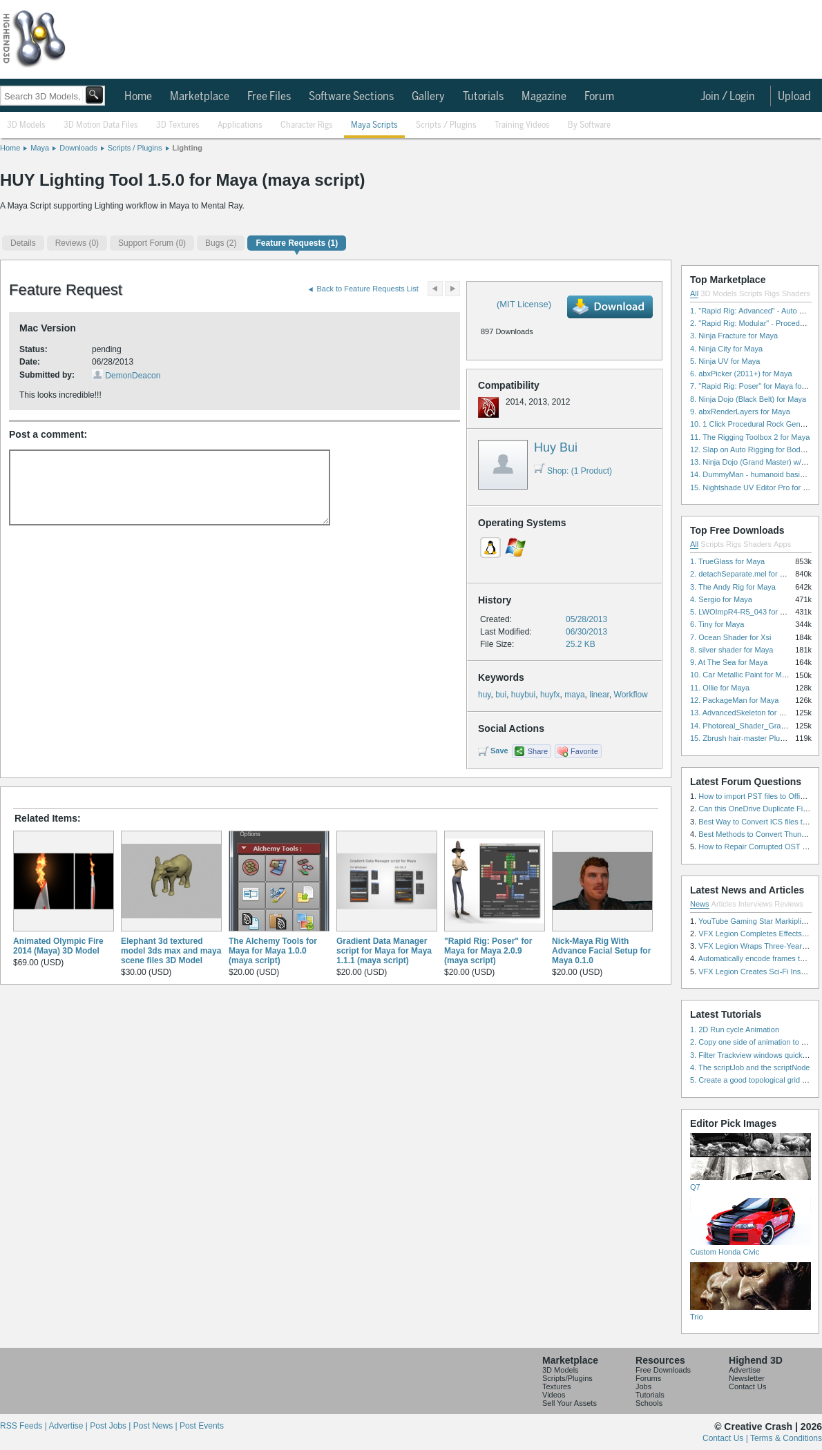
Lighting (187, 148)
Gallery (428, 96)
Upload (794, 96)
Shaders (796, 293)
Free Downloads (663, 1370)
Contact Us (747, 1386)
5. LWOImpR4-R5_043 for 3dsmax (748, 612)
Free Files (269, 96)
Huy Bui (555, 447)
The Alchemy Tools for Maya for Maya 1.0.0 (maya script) (273, 950)
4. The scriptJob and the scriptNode (750, 1067)
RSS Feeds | (24, 1426)
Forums (648, 1378)
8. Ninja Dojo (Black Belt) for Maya (748, 399)
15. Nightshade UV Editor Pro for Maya (755, 487)
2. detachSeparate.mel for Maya (744, 574)
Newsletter (747, 1378)
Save (499, 750)
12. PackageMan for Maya (734, 700)
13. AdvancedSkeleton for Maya (743, 712)
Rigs (772, 293)
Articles (723, 904)
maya (574, 694)
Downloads (78, 148)
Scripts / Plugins (446, 125)
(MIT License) (524, 304)
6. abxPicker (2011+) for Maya (741, 373)
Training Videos (522, 125)
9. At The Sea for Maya (728, 662)
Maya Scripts (374, 125)
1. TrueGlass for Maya (727, 561)
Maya (39, 148)
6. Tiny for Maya (717, 624)
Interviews (755, 904)
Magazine (544, 96)
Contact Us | (726, 1438)
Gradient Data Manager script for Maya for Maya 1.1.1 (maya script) (384, 950)
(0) (77, 243)
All (694, 293)
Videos (553, 1395)
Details (23, 243)
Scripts (751, 293)
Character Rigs (306, 125)
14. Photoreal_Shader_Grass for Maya (755, 726)
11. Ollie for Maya (719, 688)
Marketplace (199, 96)
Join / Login (727, 96)
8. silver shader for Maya (731, 650)
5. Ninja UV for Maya (725, 361)
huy (484, 694)
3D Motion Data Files (101, 125)
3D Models (26, 125)
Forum (599, 96)
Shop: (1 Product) (573, 471)
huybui (523, 694)
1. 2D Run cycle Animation (734, 1029)
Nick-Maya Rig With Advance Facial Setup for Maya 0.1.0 (601, 950)
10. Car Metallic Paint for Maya (742, 674)
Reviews (788, 904)
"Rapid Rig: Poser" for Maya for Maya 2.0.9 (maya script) (488, 950)
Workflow (631, 694)
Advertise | (69, 1426)
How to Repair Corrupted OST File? (758, 846)
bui (500, 694)
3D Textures (178, 125)
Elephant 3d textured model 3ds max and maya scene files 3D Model (171, 950)
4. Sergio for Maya (721, 599)
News (699, 904)
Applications (240, 125)
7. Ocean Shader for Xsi (730, 637)
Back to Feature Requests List (368, 288)
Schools (648, 1403)
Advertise (745, 1370)
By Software (589, 125)
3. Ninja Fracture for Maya (734, 335)
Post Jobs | (111, 1426)
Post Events (202, 1426)
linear (599, 694)
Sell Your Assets (569, 1403)
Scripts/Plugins (567, 1378)
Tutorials (483, 96)
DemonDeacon (132, 375)
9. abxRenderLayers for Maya (740, 411)
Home (138, 96)
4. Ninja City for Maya (726, 349)
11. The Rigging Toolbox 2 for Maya (750, 437)
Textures (556, 1386)
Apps (782, 544)
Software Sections (351, 96)
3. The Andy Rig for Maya (733, 587)
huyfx (550, 694)
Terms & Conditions (786, 1438)
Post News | (156, 1426)
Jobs (643, 1386)
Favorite (584, 751)
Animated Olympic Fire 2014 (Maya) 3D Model (58, 946)
